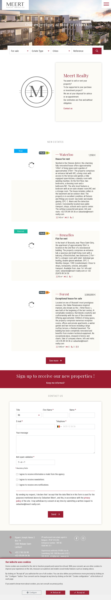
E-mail (19, 421)
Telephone (61, 421)
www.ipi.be (65, 556)
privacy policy (57, 584)
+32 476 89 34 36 (22, 555)
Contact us (68, 108)
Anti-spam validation (25, 457)
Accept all (81, 592)
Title (18, 410)
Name (73, 410)
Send (55, 514)
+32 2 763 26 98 (22, 552)
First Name (48, 410)
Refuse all (56, 592)
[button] (19, 51)
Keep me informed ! (55, 382)
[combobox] (59, 426)
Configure (33, 592)
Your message (22, 433)
